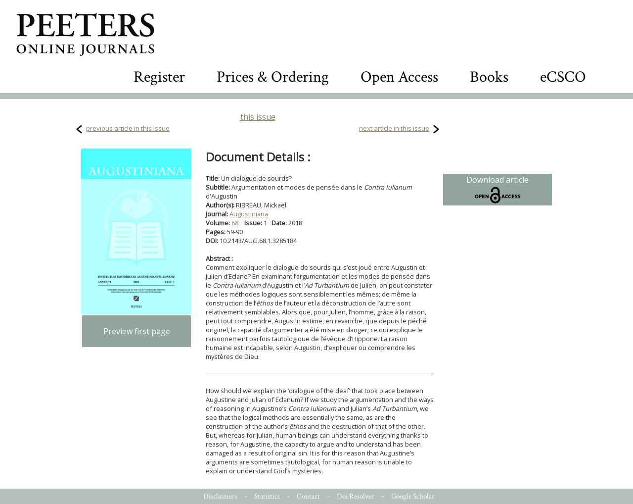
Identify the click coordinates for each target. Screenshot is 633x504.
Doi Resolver (355, 496)
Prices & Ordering (273, 77)
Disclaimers (220, 496)
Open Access (399, 77)
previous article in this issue (128, 128)
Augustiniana (248, 213)
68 (234, 222)
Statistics (267, 496)
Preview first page (136, 331)
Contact (308, 496)
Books (489, 77)
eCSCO (563, 77)
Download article (497, 189)
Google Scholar (413, 496)
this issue (257, 116)
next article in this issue (394, 128)
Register (159, 77)
